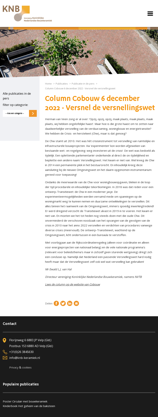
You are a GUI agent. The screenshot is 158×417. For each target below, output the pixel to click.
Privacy (13, 367)
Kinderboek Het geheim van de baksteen (29, 406)
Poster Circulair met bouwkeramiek (25, 401)
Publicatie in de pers (83, 83)
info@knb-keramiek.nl (24, 358)
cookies (27, 367)
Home (48, 83)
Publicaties (62, 83)
